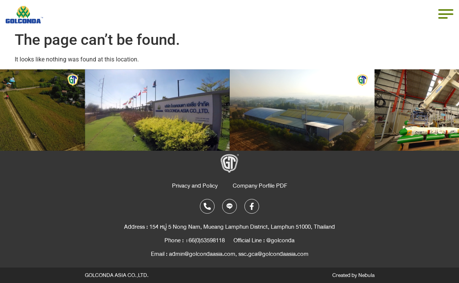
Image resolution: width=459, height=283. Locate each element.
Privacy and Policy (195, 186)
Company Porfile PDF (260, 186)
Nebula (366, 275)
